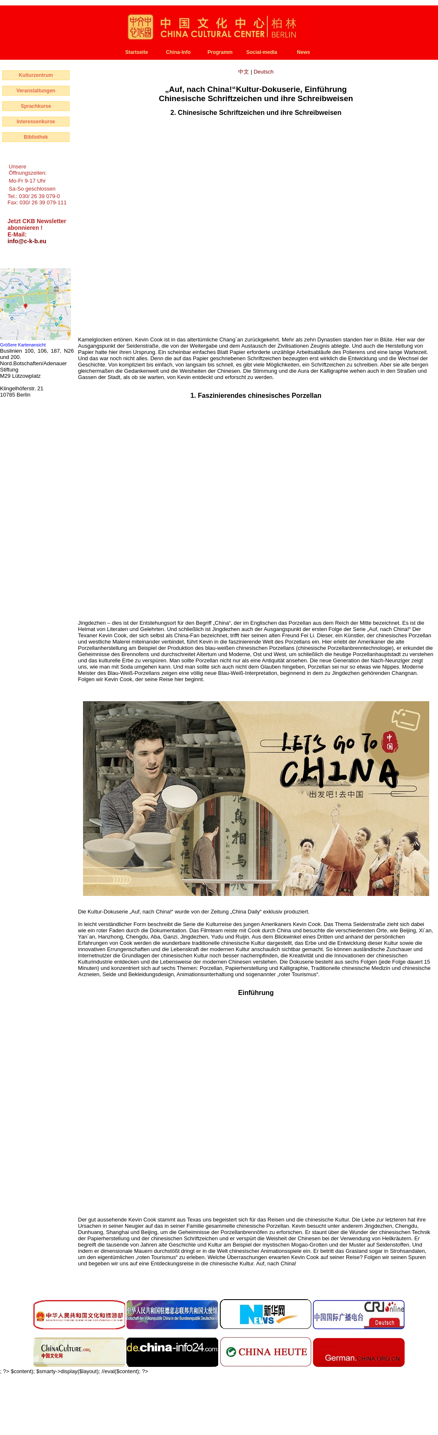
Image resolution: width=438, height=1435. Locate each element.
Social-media (261, 52)
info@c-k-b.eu (27, 241)
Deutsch (264, 72)
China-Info (178, 52)
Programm (219, 52)
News (303, 52)
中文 (244, 72)
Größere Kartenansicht (23, 344)
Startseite (136, 52)
